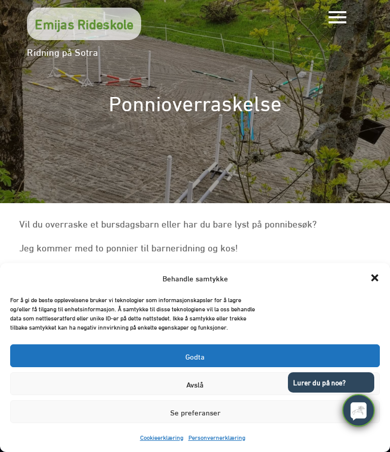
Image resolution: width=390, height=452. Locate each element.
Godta (195, 356)
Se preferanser (195, 411)
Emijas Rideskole (84, 23)
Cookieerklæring (161, 437)
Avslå (195, 384)
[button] (375, 278)
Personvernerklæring (216, 437)
